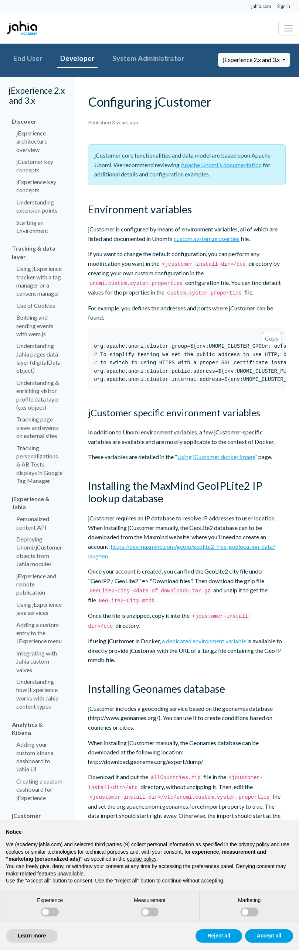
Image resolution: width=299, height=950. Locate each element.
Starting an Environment (32, 226)
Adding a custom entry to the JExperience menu (39, 633)
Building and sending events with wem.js (35, 325)
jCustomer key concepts (34, 165)
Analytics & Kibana (27, 728)
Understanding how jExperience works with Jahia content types (37, 694)
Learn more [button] (32, 936)
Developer (77, 58)
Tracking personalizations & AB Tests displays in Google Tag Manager (39, 464)
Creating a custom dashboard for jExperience (39, 789)
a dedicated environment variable (204, 640)
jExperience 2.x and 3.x (252, 59)
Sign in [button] (283, 6)
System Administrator (148, 58)
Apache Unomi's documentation (221, 164)
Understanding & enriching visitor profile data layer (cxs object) (38, 395)
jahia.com (261, 6)
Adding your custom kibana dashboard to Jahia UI (35, 756)
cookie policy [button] (141, 859)
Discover (24, 121)
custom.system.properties (206, 238)
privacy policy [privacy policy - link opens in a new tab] (253, 844)
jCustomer (26, 815)
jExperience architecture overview (31, 141)
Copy (272, 338)
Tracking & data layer (33, 252)
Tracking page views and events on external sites (37, 427)
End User (28, 58)
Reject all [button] (218, 936)
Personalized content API (32, 522)
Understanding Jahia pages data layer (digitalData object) (38, 358)
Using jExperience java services (39, 608)
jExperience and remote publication (36, 584)
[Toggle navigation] (288, 28)
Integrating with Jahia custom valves (36, 661)
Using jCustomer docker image (216, 456)
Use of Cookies (35, 305)
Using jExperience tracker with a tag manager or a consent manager (39, 281)
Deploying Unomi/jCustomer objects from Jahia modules (39, 551)
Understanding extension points (37, 206)
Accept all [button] (269, 936)
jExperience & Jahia (31, 502)
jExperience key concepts (36, 185)
